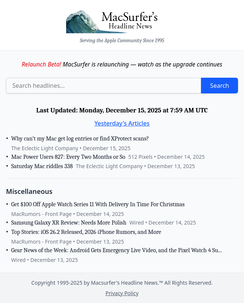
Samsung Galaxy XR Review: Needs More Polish (68, 222)
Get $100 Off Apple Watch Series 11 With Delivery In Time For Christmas (98, 204)
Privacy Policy (121, 293)
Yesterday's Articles (122, 123)
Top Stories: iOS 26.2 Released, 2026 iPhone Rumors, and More (86, 232)
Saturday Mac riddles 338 (42, 166)
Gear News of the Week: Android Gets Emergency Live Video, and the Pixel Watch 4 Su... (116, 250)
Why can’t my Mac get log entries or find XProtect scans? (80, 138)
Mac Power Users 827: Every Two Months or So (68, 157)
